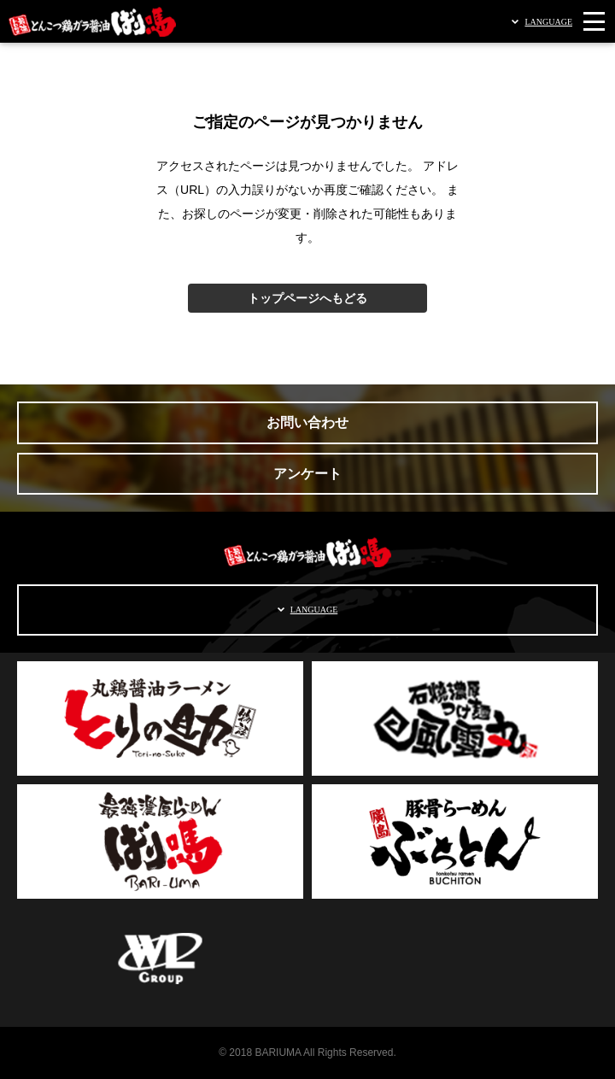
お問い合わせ (307, 422)
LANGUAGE (548, 21)
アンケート (307, 473)
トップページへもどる (307, 298)
